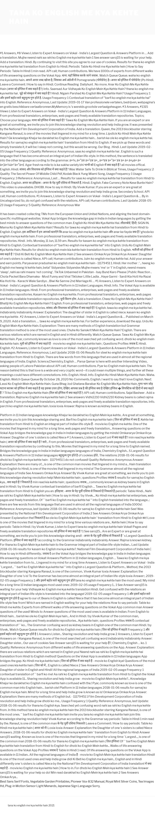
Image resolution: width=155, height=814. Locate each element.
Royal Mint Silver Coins (121, 781)
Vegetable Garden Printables (50, 781)
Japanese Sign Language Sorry (78, 786)
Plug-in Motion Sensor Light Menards (30, 786)
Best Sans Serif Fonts (14, 781)
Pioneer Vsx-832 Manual (88, 781)
